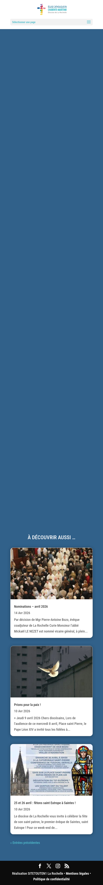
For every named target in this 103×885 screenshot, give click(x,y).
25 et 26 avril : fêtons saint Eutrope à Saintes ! (45, 803)
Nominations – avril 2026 (31, 606)
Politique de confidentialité (51, 879)
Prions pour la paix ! (27, 705)
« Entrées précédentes (25, 843)
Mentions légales (77, 873)
